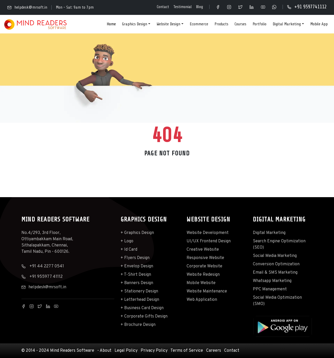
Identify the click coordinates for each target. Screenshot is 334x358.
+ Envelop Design (137, 266)
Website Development (208, 233)
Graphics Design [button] (134, 24)
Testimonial (182, 7)
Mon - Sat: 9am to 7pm (75, 7)
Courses (240, 24)
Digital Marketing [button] (287, 24)
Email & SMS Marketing (275, 272)
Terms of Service (186, 350)
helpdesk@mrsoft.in (27, 7)
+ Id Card (129, 249)
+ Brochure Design (138, 324)
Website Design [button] (168, 24)
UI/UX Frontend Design (209, 241)
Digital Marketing (269, 233)
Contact (163, 7)
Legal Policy (126, 350)
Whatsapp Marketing (272, 281)
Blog (199, 7)
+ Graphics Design (137, 233)
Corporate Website (204, 266)
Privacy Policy (154, 350)
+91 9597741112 (307, 6)
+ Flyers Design (135, 258)
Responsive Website (205, 258)
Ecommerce (199, 24)
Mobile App (319, 24)
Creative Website (203, 249)
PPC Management (270, 289)
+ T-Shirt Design (136, 274)
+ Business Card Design (142, 308)
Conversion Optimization (276, 264)
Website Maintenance (207, 291)
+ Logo (127, 241)
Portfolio (259, 24)
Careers (213, 350)
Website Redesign (203, 274)
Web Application (202, 299)
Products (221, 24)
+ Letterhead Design (140, 299)
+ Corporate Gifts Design (144, 316)
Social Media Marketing (275, 256)
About (105, 350)
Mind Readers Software (72, 350)
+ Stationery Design (139, 291)
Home (111, 24)
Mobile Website (201, 283)
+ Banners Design (137, 283)
